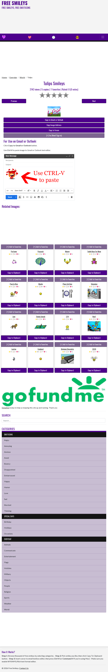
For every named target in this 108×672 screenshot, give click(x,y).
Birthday (7, 522)
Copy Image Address (54, 125)
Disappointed (9, 469)
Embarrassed (9, 475)
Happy (7, 481)
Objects (7, 580)
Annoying (8, 446)
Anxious (7, 452)
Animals (7, 544)
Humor (7, 487)
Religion (7, 592)
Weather (7, 603)
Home (4, 77)
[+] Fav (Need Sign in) (54, 135)
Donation (5, 408)
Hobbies (7, 568)
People (7, 586)
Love (6, 493)
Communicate (9, 550)
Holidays (7, 528)
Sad (5, 499)
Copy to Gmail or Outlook (54, 120)
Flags (6, 562)
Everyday (13, 77)
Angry (6, 440)
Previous (14, 101)
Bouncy (7, 464)
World (22, 77)
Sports (6, 598)
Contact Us (24, 668)
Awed (6, 458)
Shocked (7, 505)
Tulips (29, 77)
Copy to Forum (54, 130)
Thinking (7, 511)
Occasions (8, 534)
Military (7, 574)
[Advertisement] (73, 16)
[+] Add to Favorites (14, 246)
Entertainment (10, 556)
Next (94, 101)
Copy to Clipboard (14, 272)
